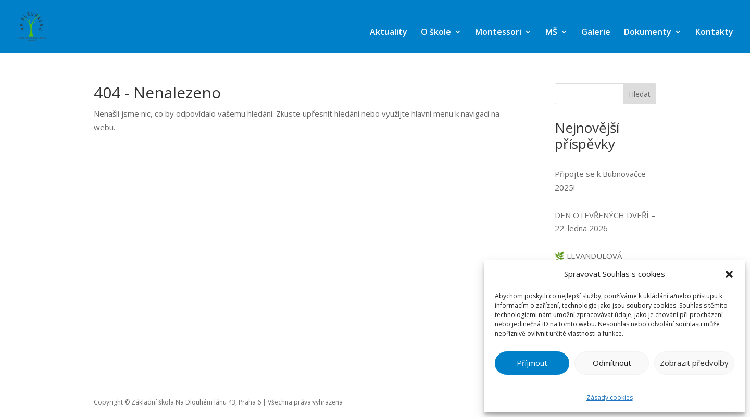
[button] (729, 274)
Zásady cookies (609, 397)
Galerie (595, 31)
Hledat (640, 94)
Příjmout (532, 363)
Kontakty (714, 31)
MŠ (551, 31)
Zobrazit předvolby (694, 363)
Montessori (498, 31)
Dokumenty (647, 31)
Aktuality (388, 31)
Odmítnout (612, 363)
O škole (436, 31)
